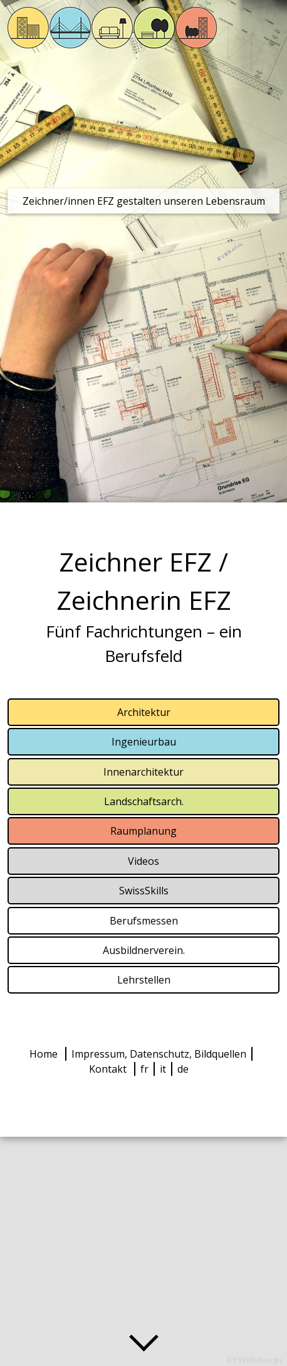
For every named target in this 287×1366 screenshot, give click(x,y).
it (163, 1069)
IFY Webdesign (254, 1359)
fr (144, 1069)
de (183, 1069)
